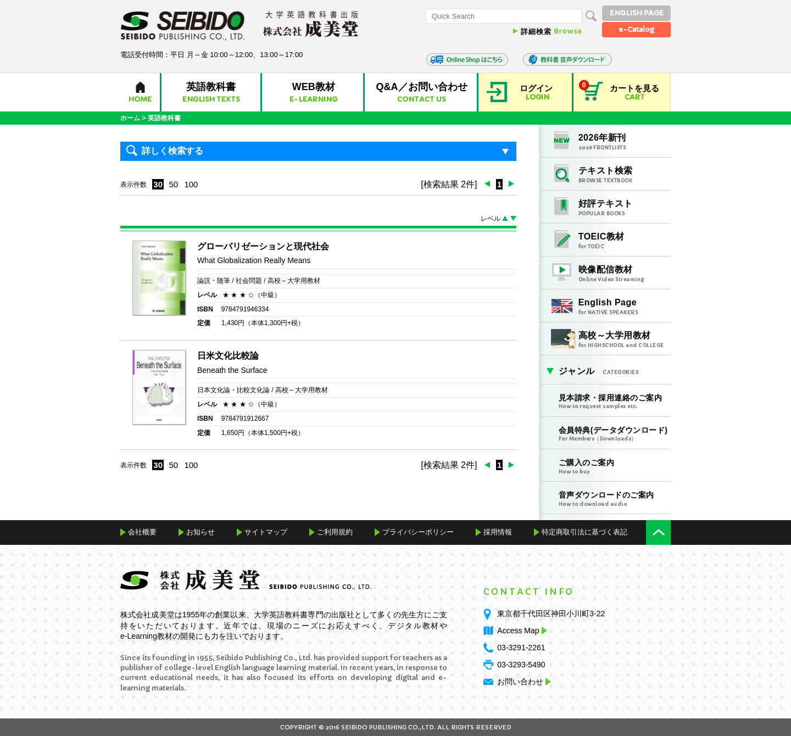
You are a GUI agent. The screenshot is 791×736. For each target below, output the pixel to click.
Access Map (520, 630)
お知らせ (200, 532)
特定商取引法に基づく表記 (584, 532)
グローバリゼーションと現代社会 (263, 246)
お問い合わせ (520, 681)
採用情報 (497, 532)
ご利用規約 (335, 532)
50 (173, 184)
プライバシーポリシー (418, 532)
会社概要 (142, 532)
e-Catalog (636, 29)
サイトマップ (265, 532)
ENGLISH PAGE (637, 13)
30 (158, 184)
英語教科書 (164, 118)
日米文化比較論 (228, 355)
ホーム (130, 118)
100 (191, 184)
